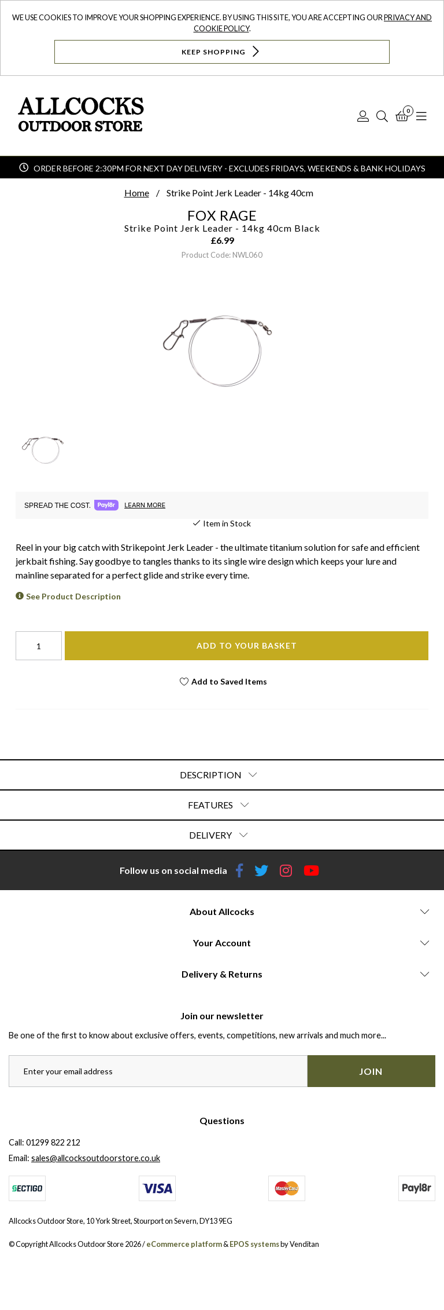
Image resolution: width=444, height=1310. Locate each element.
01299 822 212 (53, 1142)
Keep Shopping (222, 51)
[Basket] (402, 116)
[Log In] (363, 116)
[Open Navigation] (421, 116)
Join (371, 1071)
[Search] (382, 116)
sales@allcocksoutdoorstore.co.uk (95, 1158)
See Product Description (73, 596)
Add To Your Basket (247, 645)
